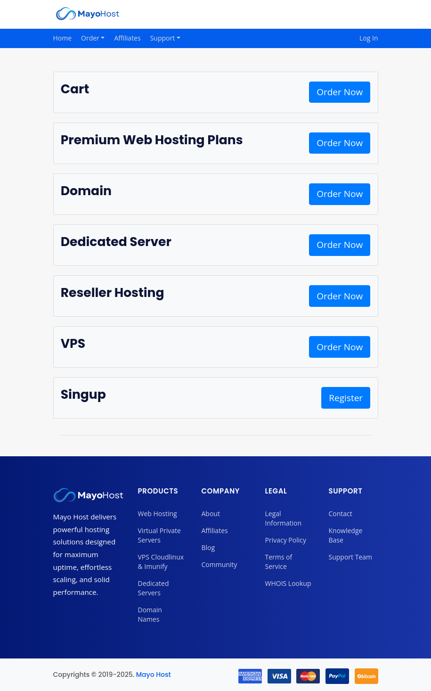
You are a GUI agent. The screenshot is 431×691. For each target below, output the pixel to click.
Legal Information (283, 518)
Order (91, 37)
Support (163, 37)
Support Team (350, 556)
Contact (340, 513)
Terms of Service (279, 561)
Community (219, 564)
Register (346, 398)
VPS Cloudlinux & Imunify (161, 561)
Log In (368, 37)
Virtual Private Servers (159, 535)
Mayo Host (153, 674)
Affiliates (127, 37)
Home (62, 37)
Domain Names (150, 614)
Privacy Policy (285, 539)
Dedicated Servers (153, 588)
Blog (208, 547)
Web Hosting (157, 513)
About (211, 513)
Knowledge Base (346, 535)
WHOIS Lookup (288, 583)
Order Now (340, 92)
